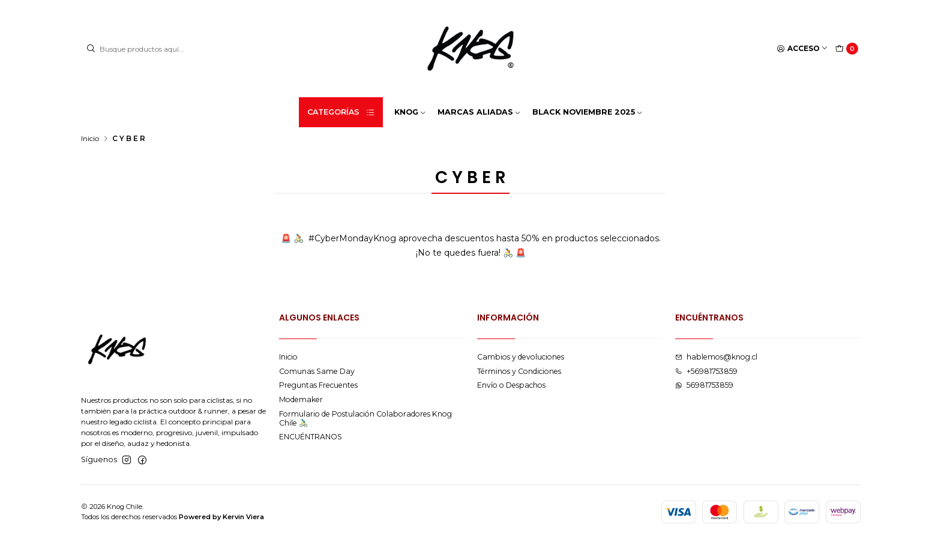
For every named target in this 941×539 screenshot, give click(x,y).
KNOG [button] (410, 111)
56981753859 (704, 385)
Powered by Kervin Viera (221, 517)
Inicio (90, 138)
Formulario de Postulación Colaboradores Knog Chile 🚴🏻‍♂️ (365, 418)
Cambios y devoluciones (520, 356)
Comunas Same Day (317, 371)
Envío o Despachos (511, 385)
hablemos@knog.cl (716, 356)
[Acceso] (803, 48)
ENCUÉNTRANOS (310, 436)
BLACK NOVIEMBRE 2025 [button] (587, 111)
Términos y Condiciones (519, 371)
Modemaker (301, 399)
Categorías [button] (341, 112)
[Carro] (847, 49)
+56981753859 (706, 371)
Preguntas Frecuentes (318, 385)
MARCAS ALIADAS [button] (479, 111)
